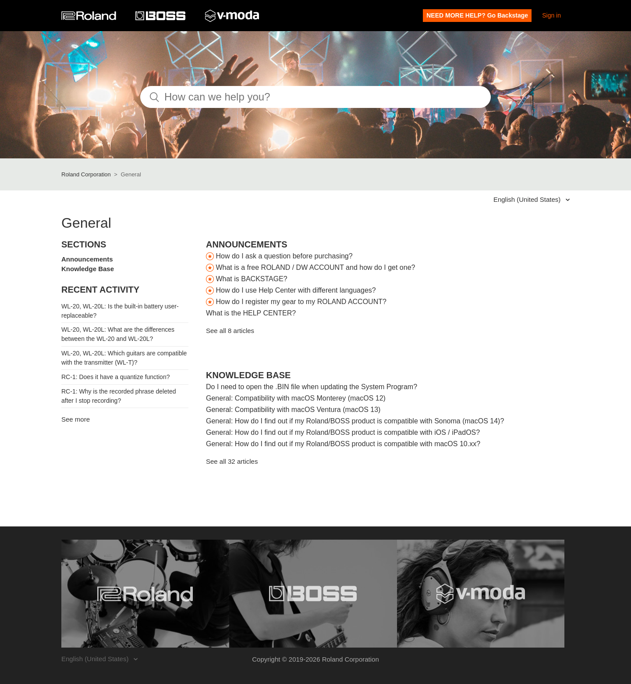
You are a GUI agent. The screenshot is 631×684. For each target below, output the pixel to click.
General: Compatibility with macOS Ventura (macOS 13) (293, 409)
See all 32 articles (232, 461)
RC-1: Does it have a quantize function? (115, 376)
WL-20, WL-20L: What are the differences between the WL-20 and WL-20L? (117, 334)
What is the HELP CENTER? (251, 313)
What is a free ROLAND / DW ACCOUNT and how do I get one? (315, 267)
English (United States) (528, 199)
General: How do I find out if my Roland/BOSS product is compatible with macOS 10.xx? (343, 444)
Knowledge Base (87, 268)
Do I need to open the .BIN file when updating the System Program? (311, 386)
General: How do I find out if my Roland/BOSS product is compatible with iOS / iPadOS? (343, 432)
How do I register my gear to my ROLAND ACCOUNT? (301, 301)
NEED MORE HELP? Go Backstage (477, 15)
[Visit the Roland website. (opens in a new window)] (145, 594)
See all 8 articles (230, 330)
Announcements (87, 259)
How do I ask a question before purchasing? (284, 256)
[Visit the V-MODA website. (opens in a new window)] (481, 594)
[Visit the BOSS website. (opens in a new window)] (313, 594)
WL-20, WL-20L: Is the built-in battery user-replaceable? (120, 311)
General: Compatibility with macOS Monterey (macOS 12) (296, 398)
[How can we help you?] (315, 97)
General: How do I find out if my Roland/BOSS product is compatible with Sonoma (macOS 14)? (355, 421)
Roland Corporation (86, 174)
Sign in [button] (551, 15)
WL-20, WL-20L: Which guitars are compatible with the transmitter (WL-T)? (124, 358)
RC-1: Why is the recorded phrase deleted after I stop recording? (118, 396)
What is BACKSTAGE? (251, 279)
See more (75, 419)
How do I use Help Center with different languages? (296, 290)
